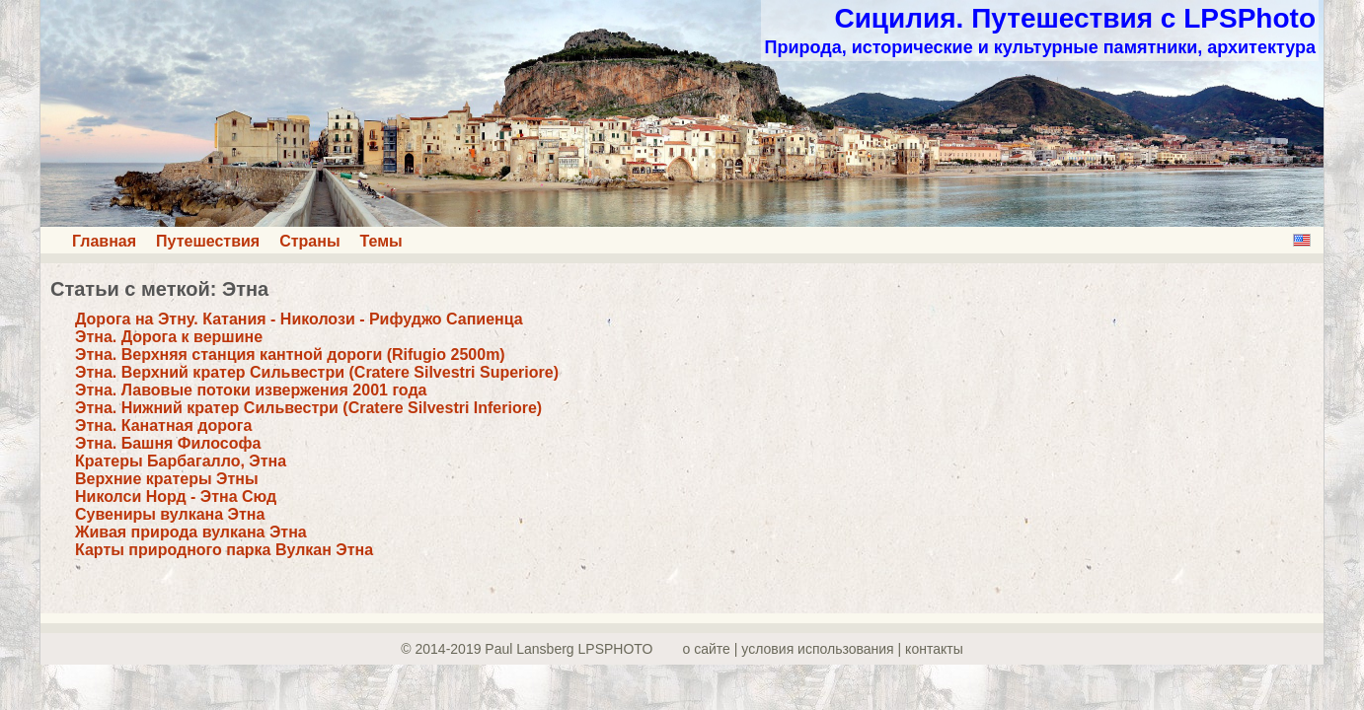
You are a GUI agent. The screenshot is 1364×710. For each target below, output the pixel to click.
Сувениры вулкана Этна (170, 514)
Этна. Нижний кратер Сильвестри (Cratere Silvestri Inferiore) (308, 407)
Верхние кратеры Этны (167, 478)
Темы (381, 241)
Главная (104, 241)
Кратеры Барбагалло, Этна (180, 461)
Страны (309, 241)
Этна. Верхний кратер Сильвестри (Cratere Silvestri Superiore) (317, 372)
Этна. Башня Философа (168, 443)
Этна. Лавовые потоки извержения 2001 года (250, 390)
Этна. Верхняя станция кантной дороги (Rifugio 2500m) (290, 354)
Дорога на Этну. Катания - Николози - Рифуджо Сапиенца (299, 319)
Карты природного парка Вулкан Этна (224, 549)
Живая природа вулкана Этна (191, 532)
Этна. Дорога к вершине (169, 336)
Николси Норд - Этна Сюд (175, 496)
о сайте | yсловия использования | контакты (823, 649)
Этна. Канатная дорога (163, 425)
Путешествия (208, 241)
